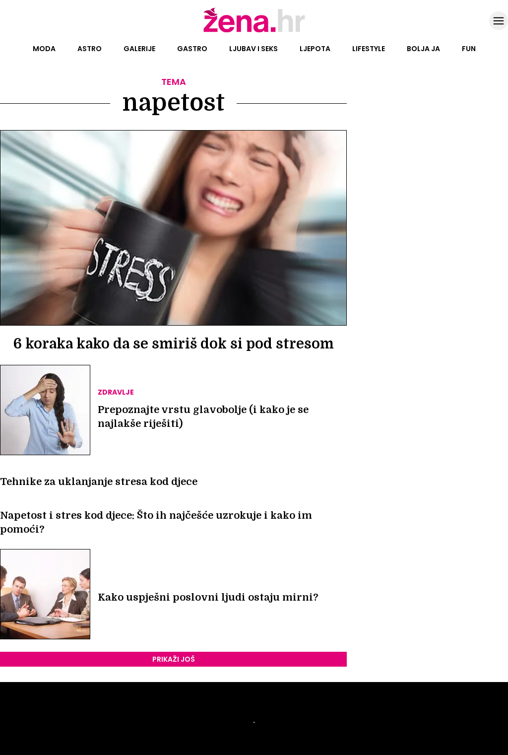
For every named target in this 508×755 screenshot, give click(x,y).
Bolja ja (423, 49)
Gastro (192, 49)
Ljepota (315, 49)
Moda (44, 49)
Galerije (139, 49)
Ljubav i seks (253, 49)
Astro (89, 49)
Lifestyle (368, 49)
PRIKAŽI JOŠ (173, 659)
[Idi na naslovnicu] (254, 31)
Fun (469, 49)
